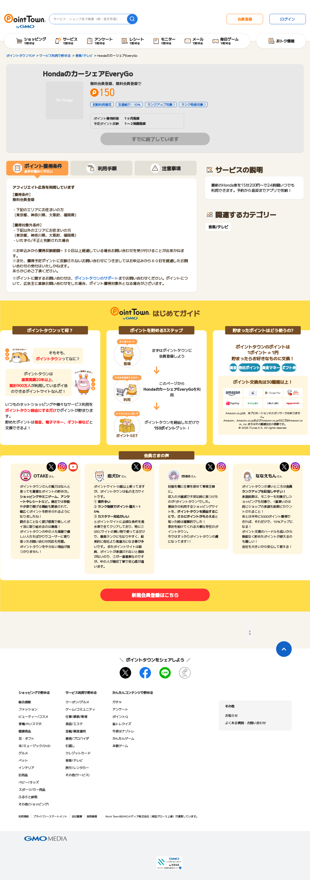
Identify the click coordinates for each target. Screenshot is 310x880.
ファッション (28, 709)
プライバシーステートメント (50, 816)
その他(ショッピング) (34, 804)
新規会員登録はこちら (155, 594)
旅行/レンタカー (77, 767)
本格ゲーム (120, 745)
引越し (70, 745)
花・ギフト (26, 738)
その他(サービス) (77, 775)
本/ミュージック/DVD (34, 745)
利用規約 (24, 816)
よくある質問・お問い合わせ (245, 722)
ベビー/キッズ (29, 782)
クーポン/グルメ (77, 702)
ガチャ (117, 702)
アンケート (120, 709)
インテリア (26, 767)
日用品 (23, 775)
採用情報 (92, 816)
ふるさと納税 (28, 797)
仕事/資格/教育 (76, 716)
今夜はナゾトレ (123, 731)
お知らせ (231, 715)
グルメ (23, 753)
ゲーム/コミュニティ (80, 709)
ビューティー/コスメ (33, 716)
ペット (23, 760)
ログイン (287, 19)
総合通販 (25, 702)
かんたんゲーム (123, 738)
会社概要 (77, 816)
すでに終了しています (155, 139)
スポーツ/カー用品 (32, 789)
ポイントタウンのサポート (96, 278)
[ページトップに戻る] (284, 649)
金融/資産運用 (75, 731)
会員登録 (245, 19)
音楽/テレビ (218, 227)
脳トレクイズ (121, 724)
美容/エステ (74, 724)
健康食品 (25, 731)
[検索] (132, 19)
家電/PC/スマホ (30, 724)
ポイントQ (120, 716)
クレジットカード (77, 753)
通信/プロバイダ (77, 738)
